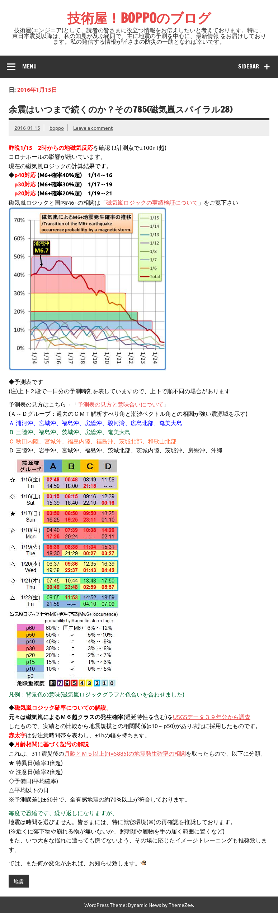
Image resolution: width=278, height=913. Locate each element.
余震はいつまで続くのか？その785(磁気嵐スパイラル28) (120, 109)
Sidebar (248, 66)
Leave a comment (93, 127)
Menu (29, 66)
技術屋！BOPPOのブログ (139, 18)
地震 (19, 881)
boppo (57, 127)
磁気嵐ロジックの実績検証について (152, 202)
